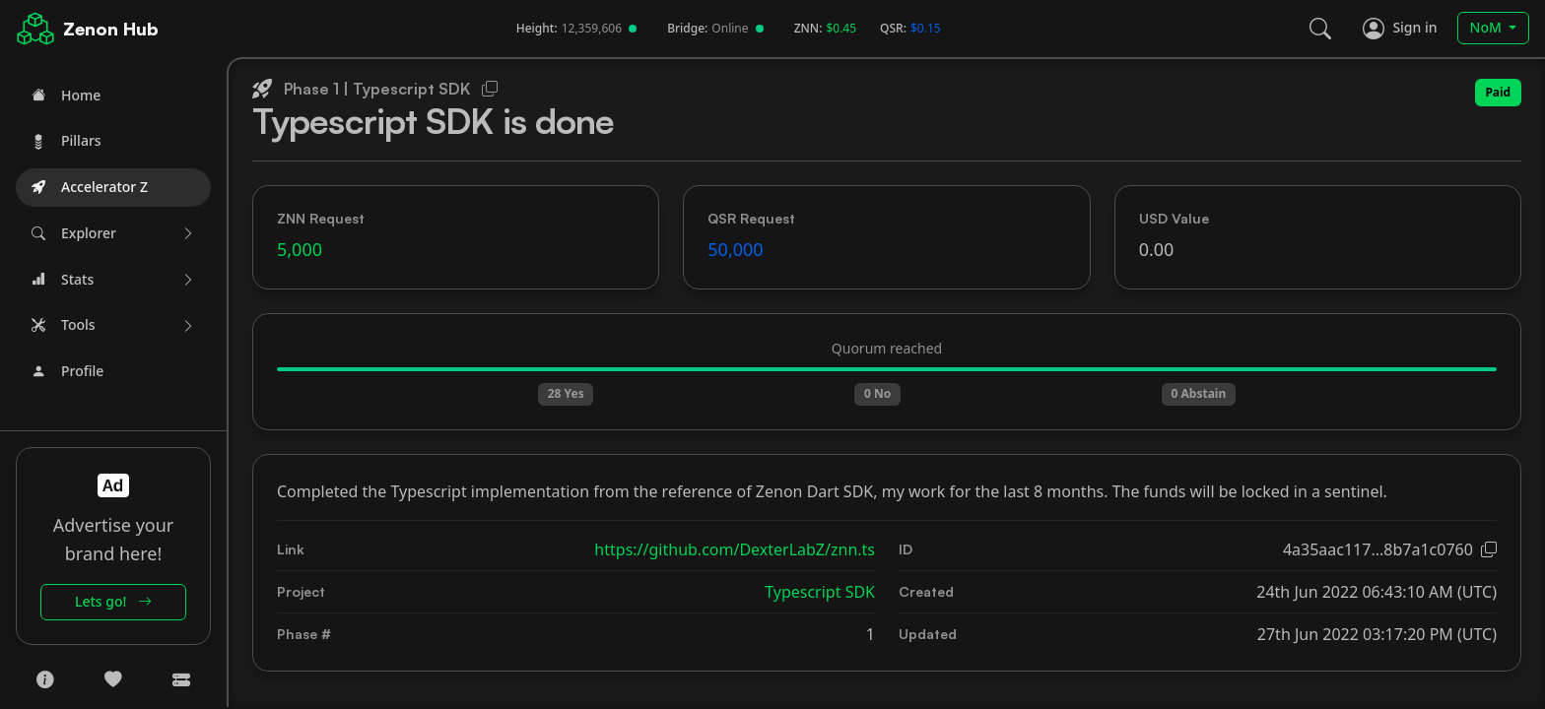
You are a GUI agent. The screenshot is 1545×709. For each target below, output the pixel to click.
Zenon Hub (111, 28)
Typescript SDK (820, 592)
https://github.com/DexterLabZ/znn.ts (734, 549)
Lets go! (113, 601)
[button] (113, 234)
